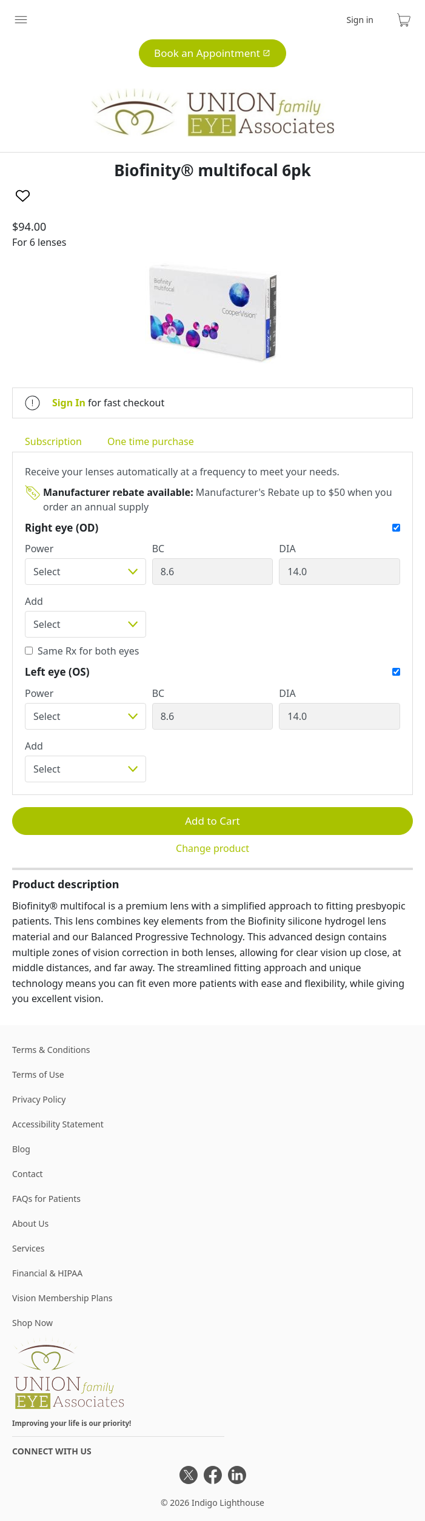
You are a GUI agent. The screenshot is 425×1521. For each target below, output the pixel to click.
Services (28, 1248)
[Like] (22, 195)
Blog (21, 1149)
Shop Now (32, 1322)
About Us (30, 1223)
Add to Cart (212, 821)
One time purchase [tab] (150, 441)
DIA (287, 548)
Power (39, 548)
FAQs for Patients (46, 1198)
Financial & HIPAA (47, 1273)
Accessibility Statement (58, 1124)
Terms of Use (38, 1074)
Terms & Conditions (51, 1049)
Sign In (68, 402)
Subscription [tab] (53, 441)
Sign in (360, 19)
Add (34, 601)
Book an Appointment (212, 53)
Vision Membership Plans (62, 1298)
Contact (27, 1174)
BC (158, 548)
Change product (212, 848)
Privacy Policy (38, 1099)
